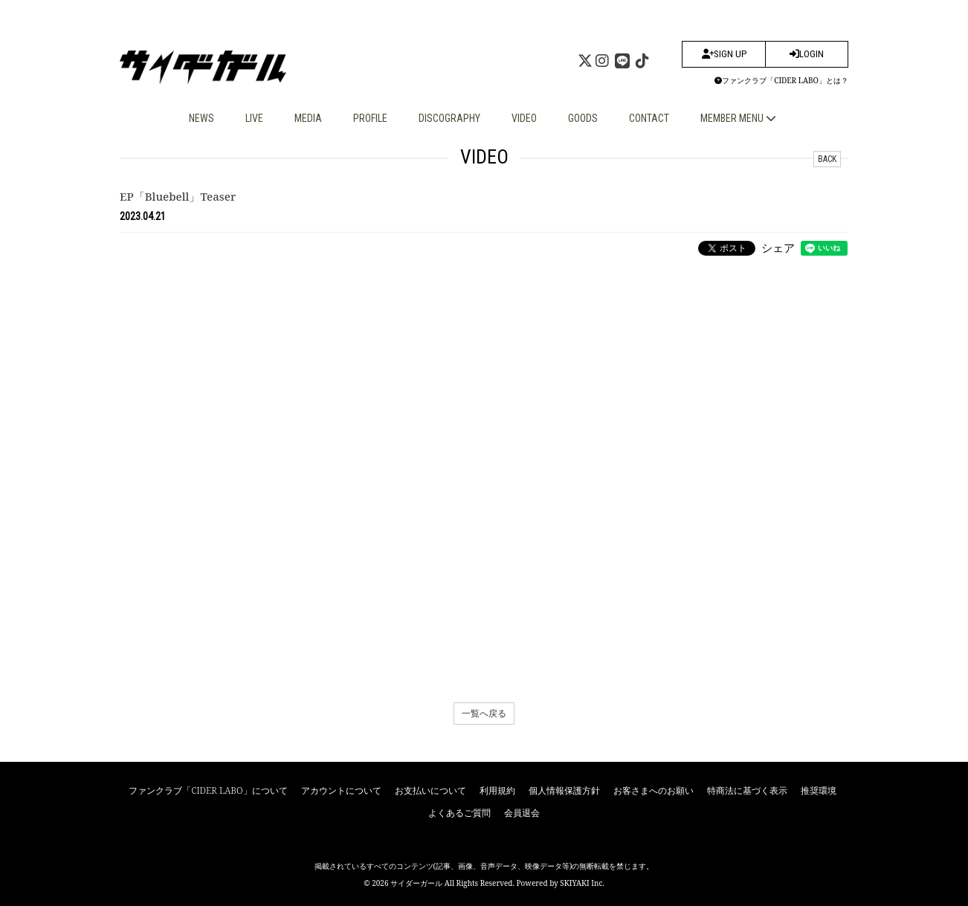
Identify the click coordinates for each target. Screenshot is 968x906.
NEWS (201, 118)
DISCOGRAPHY (449, 118)
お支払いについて (430, 790)
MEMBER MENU (738, 118)
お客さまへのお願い (653, 790)
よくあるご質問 (459, 812)
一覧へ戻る (484, 713)
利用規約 (497, 790)
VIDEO (524, 118)
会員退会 (522, 812)
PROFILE (370, 118)
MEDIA (308, 118)
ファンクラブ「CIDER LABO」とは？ (781, 80)
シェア (778, 247)
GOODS (583, 118)
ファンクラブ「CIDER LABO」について (208, 790)
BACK (827, 159)
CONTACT (649, 118)
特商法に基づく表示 (747, 790)
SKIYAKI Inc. (582, 883)
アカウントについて (341, 790)
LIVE (254, 118)
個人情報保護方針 (564, 790)
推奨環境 (818, 790)
